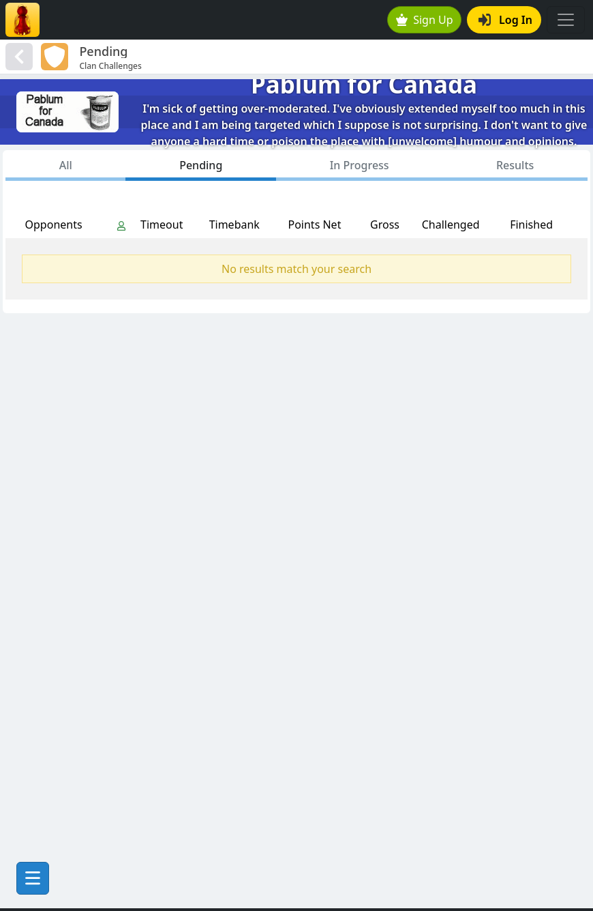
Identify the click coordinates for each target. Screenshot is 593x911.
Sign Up (424, 19)
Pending (200, 165)
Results (515, 165)
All (65, 165)
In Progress (359, 165)
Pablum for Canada (364, 84)
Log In (505, 19)
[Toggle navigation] (566, 19)
